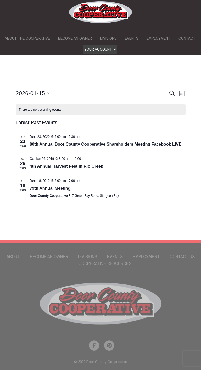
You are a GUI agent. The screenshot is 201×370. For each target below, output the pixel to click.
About (13, 256)
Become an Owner (75, 38)
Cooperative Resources (105, 263)
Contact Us (182, 256)
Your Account (98, 49)
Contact (187, 38)
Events (131, 38)
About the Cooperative (27, 38)
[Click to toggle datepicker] (33, 93)
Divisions (108, 38)
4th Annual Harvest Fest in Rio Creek (66, 166)
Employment (158, 38)
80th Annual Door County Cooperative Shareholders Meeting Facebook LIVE (106, 144)
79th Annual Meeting (50, 188)
